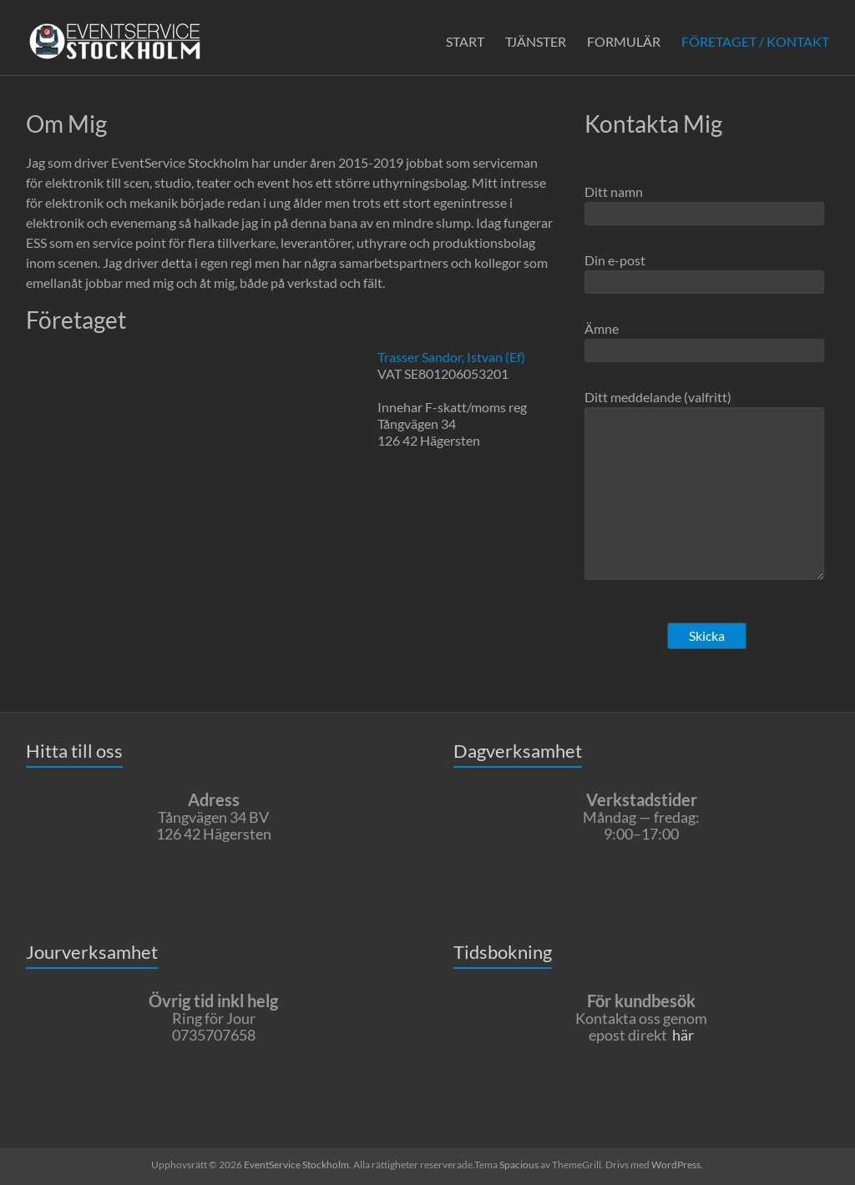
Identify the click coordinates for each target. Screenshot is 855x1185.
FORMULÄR (623, 41)
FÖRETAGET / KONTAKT (755, 41)
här (683, 1035)
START (465, 41)
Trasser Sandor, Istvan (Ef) (451, 357)
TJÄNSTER (535, 41)
